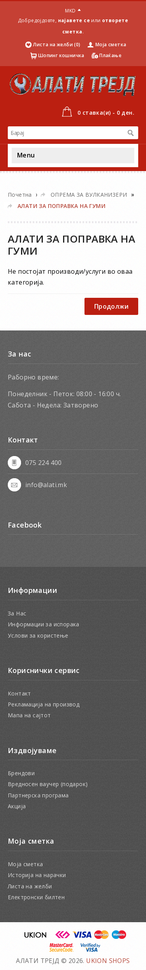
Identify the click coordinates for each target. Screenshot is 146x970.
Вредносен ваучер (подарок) (48, 784)
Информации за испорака (43, 624)
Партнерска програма (38, 795)
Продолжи (111, 306)
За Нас (17, 613)
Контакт (19, 693)
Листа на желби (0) (56, 44)
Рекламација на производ (43, 704)
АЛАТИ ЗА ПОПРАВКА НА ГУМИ (62, 206)
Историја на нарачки (37, 875)
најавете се (74, 20)
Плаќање (110, 55)
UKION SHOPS (108, 960)
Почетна (20, 194)
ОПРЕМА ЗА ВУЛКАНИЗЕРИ (89, 194)
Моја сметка (110, 44)
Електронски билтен (36, 897)
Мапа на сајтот (29, 715)
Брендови (21, 773)
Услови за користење (38, 635)
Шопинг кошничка (61, 55)
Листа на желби (30, 886)
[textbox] (65, 132)
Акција (17, 806)
